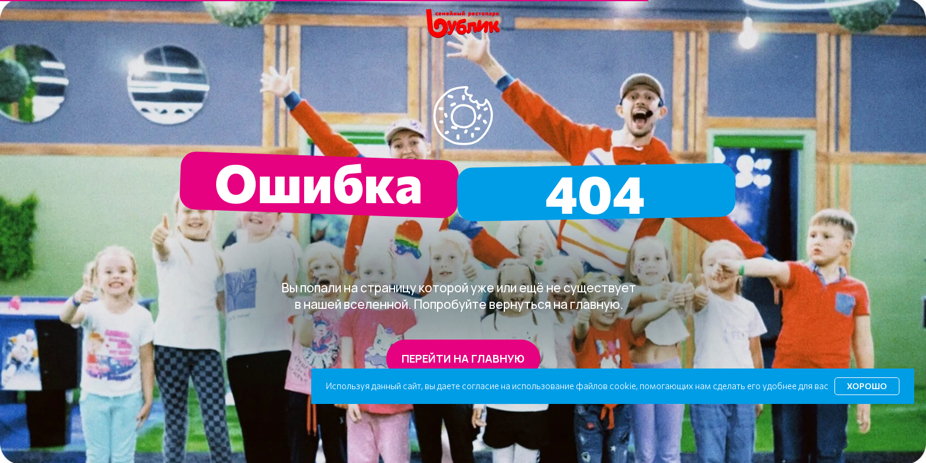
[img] (463, 24)
